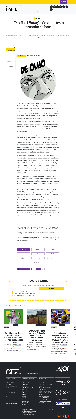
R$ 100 (53, 254)
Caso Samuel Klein (44, 394)
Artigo (38, 18)
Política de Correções (28, 407)
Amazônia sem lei (44, 395)
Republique (9, 393)
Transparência (10, 380)
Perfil (24, 394)
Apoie (63, 2)
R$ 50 (38, 254)
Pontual (23, 249)
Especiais (24, 402)
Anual (53, 249)
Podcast (24, 389)
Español (8, 396)
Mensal (38, 249)
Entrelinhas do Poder (28, 379)
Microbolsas (26, 400)
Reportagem (26, 380)
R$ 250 (23, 258)
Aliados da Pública (11, 401)
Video (24, 390)
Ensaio (24, 392)
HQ (23, 397)
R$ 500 (38, 258)
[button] (7, 2)
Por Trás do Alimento (45, 399)
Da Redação (25, 399)
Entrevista (25, 382)
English (8, 394)
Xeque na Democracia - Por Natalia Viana (24, 295)
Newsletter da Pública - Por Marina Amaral (25, 292)
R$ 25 (23, 254)
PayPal (20, 269)
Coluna (24, 384)
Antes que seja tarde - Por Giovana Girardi (24, 293)
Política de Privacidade (29, 409)
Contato (8, 382)
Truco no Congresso (33, 56)
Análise (24, 387)
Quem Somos (9, 379)
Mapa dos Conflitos (45, 397)
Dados (24, 395)
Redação (57, 44)
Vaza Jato (41, 400)
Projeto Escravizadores (46, 389)
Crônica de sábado (27, 385)
